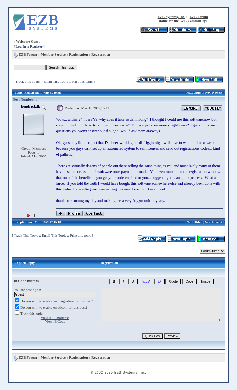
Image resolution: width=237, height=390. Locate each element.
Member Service (53, 54)
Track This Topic (27, 81)
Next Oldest (194, 92)
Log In (20, 46)
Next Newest (213, 92)
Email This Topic (56, 81)
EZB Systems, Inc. (171, 17)
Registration (78, 54)
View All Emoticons (55, 318)
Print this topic (82, 81)
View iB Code (55, 321)
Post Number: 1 (25, 99)
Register (36, 46)
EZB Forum (199, 17)
